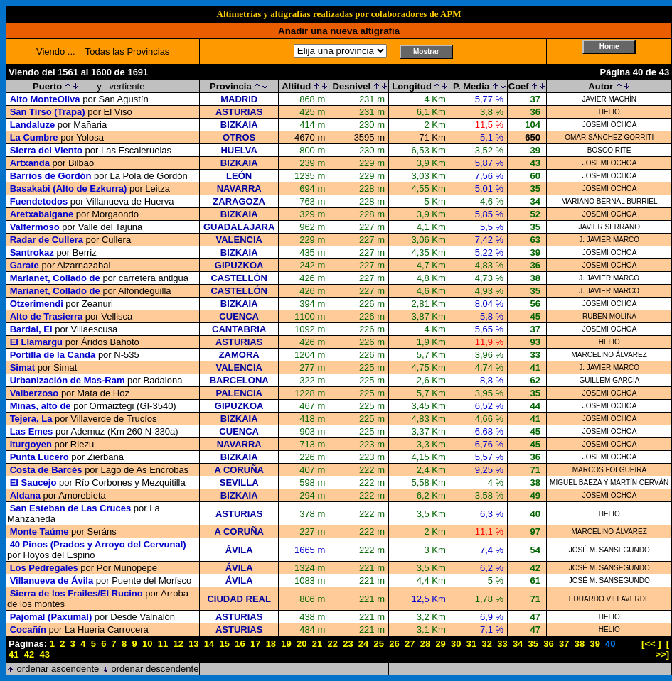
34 (518, 643)
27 (410, 643)
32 (486, 643)
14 (209, 643)
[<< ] (651, 643)
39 (594, 643)
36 (548, 643)
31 (471, 643)
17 (255, 643)
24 (363, 643)
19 (286, 643)
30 (456, 643)
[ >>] (663, 649)
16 (240, 643)
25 (379, 643)
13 (193, 643)
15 (225, 643)
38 (580, 643)
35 (533, 643)
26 (394, 643)
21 (317, 643)
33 (502, 643)
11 (163, 643)
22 (332, 643)
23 (348, 643)
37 (564, 643)
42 (29, 654)
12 (178, 643)
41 (13, 654)
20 (301, 643)
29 (440, 643)
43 (44, 654)
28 (425, 643)
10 (147, 643)
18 (271, 643)
